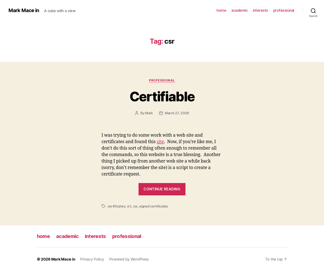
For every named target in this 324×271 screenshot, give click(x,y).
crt (129, 206)
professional (283, 10)
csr (135, 206)
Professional (162, 80)
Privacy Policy (92, 259)
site (160, 142)
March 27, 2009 (177, 113)
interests (260, 10)
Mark (149, 113)
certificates (116, 206)
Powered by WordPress (129, 259)
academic (239, 10)
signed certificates (153, 206)
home (221, 10)
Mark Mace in (23, 10)
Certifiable (162, 96)
